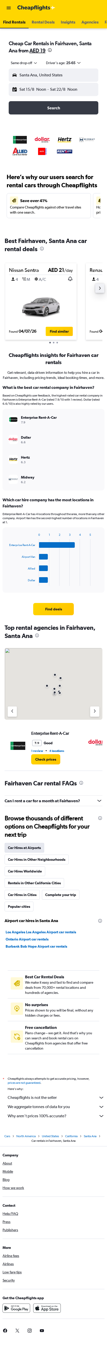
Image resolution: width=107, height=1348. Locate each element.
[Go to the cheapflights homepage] (36, 7)
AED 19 (37, 50)
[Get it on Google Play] (16, 1308)
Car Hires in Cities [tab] (22, 895)
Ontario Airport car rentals (27, 939)
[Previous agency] (12, 711)
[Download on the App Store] (47, 1308)
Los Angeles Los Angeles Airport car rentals (41, 932)
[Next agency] (94, 711)
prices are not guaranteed (24, 1083)
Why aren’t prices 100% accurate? (56, 1116)
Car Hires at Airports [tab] (24, 848)
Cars (7, 1136)
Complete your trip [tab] (60, 895)
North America (26, 1136)
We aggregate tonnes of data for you (56, 1107)
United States (50, 1136)
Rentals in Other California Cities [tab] (34, 883)
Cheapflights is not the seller (56, 1098)
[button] (8, 8)
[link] (53, 609)
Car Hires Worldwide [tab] (25, 871)
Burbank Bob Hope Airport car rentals (36, 946)
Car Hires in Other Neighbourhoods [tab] (36, 859)
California (71, 1136)
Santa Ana (90, 1136)
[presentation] (49, 50)
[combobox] (24, 62)
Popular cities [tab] (19, 906)
